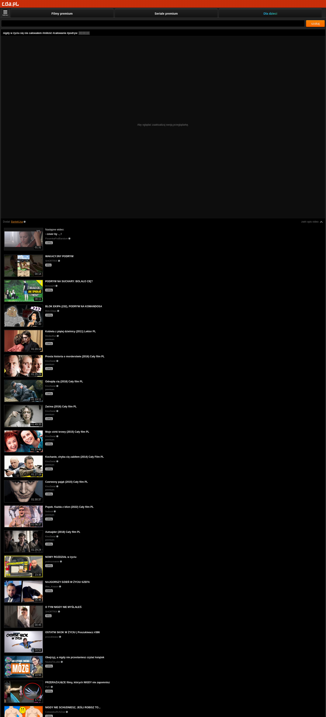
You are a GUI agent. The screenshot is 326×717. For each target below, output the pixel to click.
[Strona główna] (10, 4)
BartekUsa (17, 221)
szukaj (315, 23)
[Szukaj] (153, 23)
